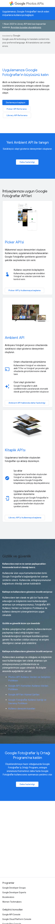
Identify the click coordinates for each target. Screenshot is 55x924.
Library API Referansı (17, 115)
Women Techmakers (12, 902)
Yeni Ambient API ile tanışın (27, 142)
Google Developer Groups (14, 888)
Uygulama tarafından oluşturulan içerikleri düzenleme (30, 493)
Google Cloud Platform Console (16, 919)
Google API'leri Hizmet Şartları (23, 694)
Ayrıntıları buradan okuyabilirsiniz (26, 27)
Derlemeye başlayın (15, 102)
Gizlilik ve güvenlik (16, 556)
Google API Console (11, 914)
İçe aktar (18, 470)
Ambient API (14, 337)
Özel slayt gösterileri (24, 382)
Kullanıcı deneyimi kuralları (21, 708)
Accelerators (8, 897)
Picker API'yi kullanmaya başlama (24, 290)
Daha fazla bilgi (27, 162)
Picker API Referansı (17, 109)
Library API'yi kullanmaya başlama (25, 517)
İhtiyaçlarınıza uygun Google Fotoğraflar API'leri (24, 193)
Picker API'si (14, 242)
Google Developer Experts (14, 892)
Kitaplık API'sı (15, 450)
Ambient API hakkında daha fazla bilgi (27, 402)
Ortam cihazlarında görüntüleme (30, 361)
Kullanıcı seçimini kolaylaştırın (29, 269)
